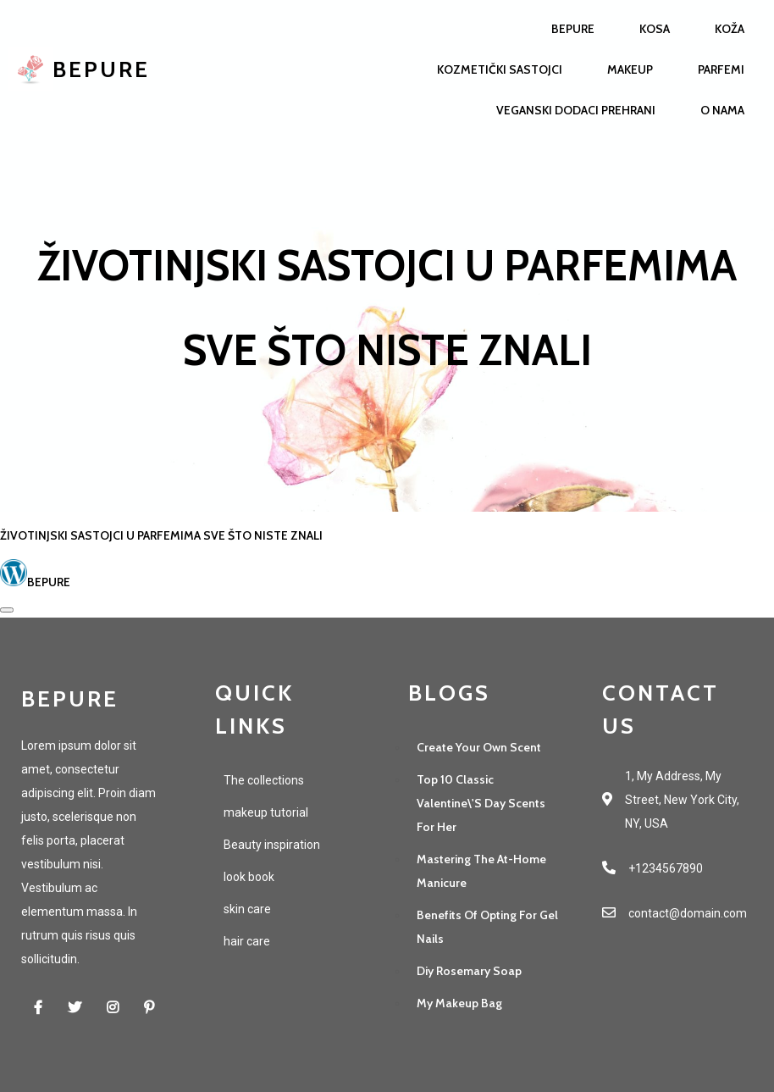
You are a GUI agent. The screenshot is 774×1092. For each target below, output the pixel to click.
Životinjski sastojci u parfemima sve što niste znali (161, 535)
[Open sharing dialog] (7, 610)
